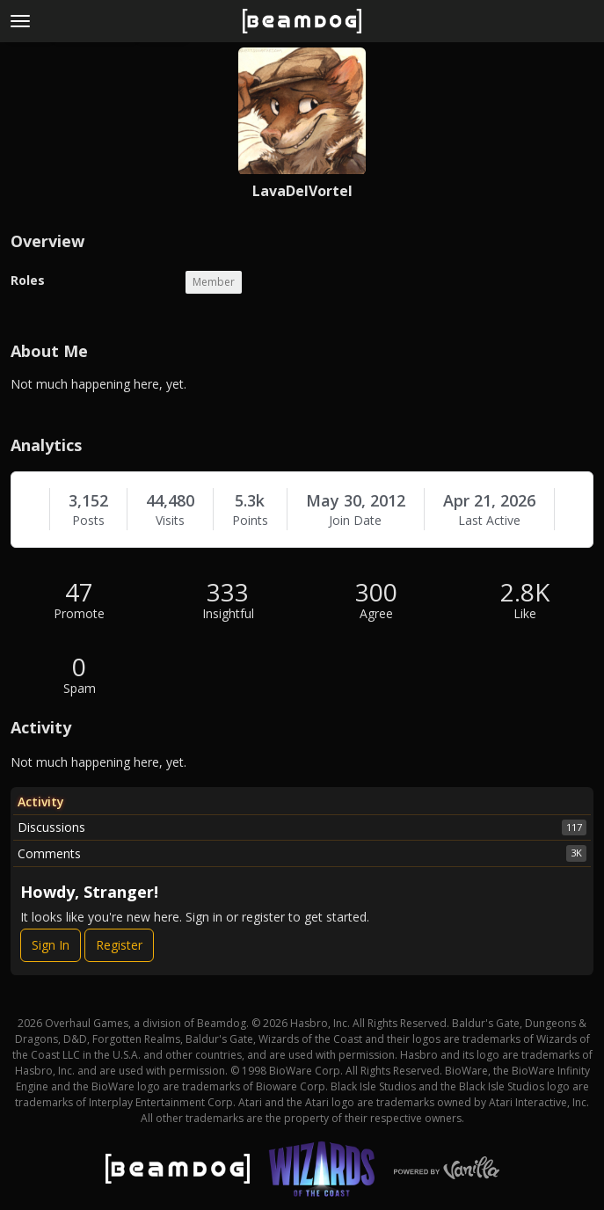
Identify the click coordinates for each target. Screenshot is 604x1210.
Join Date (355, 520)
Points (250, 520)
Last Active (489, 520)
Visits (170, 520)
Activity (41, 801)
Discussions (302, 827)
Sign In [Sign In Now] (50, 945)
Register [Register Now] (119, 945)
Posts (88, 520)
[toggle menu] (20, 21)
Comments (302, 853)
